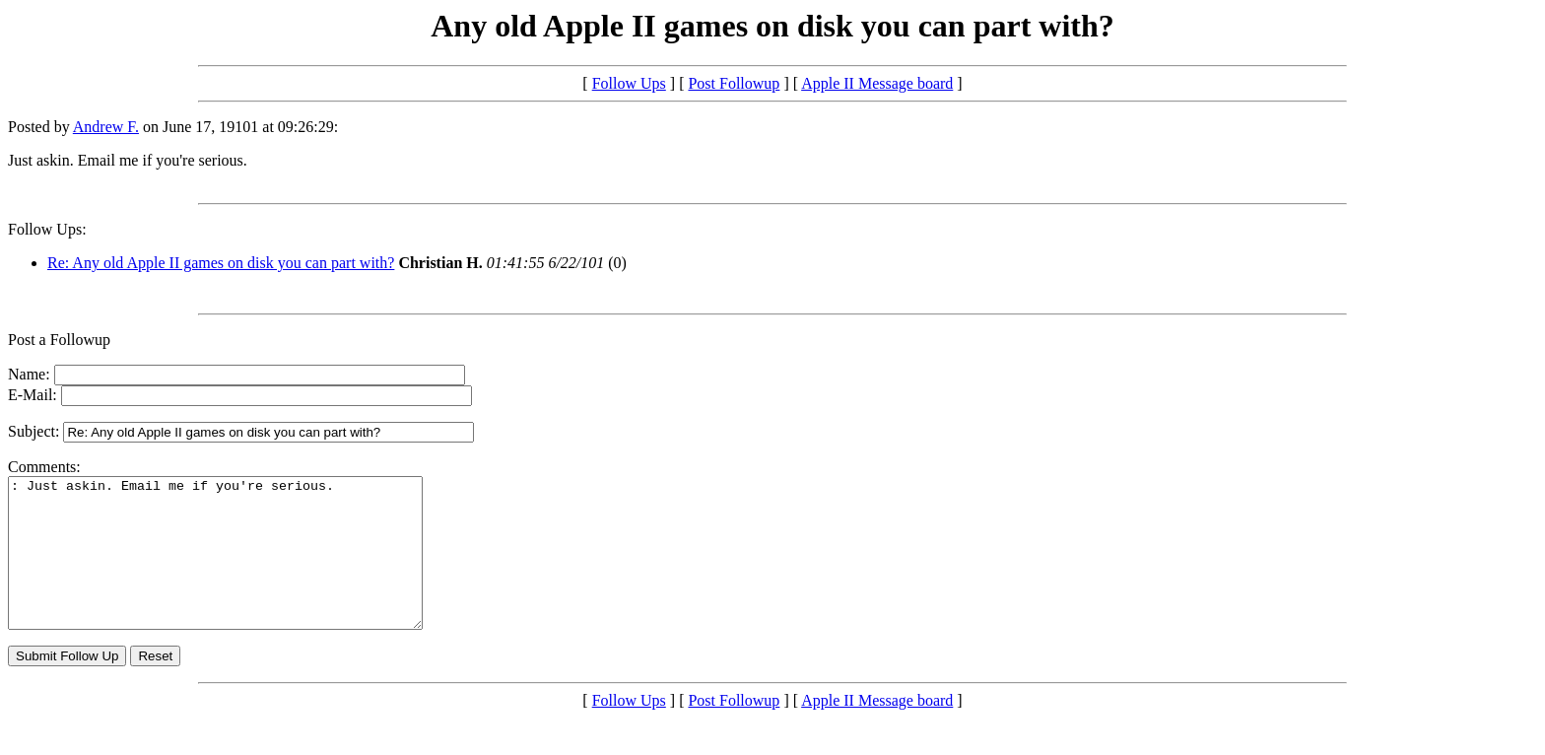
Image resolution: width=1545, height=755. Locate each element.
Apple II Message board (877, 83)
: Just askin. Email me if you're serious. (240, 567)
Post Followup (733, 83)
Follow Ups (629, 83)
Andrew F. (106, 126)
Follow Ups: (47, 229)
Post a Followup (59, 339)
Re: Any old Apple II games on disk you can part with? (220, 262)
